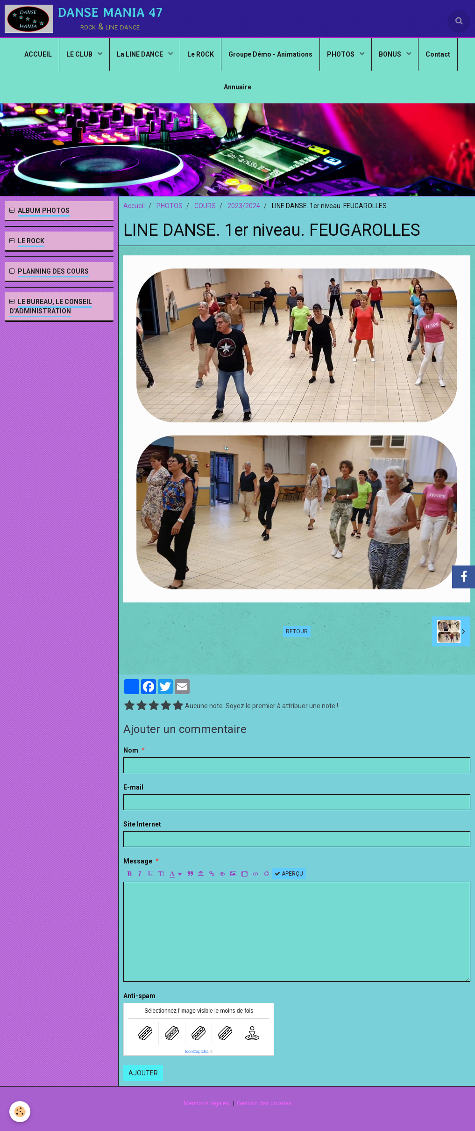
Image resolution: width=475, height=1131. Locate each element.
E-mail (133, 787)
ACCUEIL (38, 54)
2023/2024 (243, 206)
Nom (130, 750)
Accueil (134, 206)
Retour (297, 631)
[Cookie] (19, 1111)
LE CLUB (80, 54)
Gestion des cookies (264, 1103)
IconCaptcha (197, 1051)
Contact (437, 54)
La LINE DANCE (140, 54)
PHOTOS (341, 54)
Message (137, 861)
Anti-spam (139, 996)
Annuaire (237, 87)
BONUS (391, 54)
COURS (205, 206)
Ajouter (143, 1073)
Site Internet (142, 824)
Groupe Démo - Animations (270, 54)
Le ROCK (200, 54)
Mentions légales (206, 1103)
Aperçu (289, 873)
